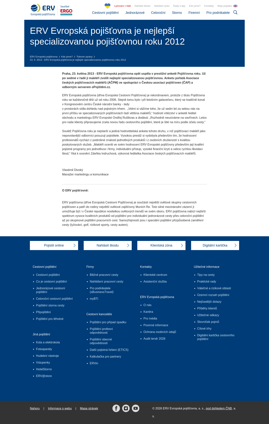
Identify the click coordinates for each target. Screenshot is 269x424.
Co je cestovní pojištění (51, 281)
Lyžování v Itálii (122, 5)
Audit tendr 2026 (154, 338)
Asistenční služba (155, 281)
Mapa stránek (89, 408)
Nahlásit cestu (161, 5)
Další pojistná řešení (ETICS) (109, 349)
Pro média (150, 318)
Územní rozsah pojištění (213, 295)
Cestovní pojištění (105, 13)
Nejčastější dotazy (209, 301)
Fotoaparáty (44, 349)
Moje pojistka (224, 5)
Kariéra (148, 311)
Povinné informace (155, 325)
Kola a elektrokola (48, 342)
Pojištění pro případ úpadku (108, 322)
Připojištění (43, 312)
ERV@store (44, 376)
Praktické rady (206, 281)
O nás (147, 305)
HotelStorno (44, 369)
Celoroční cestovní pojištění (54, 298)
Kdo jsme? (194, 5)
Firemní (194, 13)
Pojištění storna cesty (50, 305)
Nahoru (35, 408)
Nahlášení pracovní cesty (106, 281)
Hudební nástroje (47, 355)
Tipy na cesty (206, 274)
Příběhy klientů (207, 308)
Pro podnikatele (218, 13)
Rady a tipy (179, 5)
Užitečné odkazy (208, 315)
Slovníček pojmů (208, 321)
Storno (177, 13)
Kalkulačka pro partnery (105, 356)
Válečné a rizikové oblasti (214, 288)
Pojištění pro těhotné (50, 318)
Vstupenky (43, 362)
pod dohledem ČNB (219, 408)
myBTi (94, 298)
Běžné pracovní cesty (104, 274)
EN (235, 5)
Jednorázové (135, 13)
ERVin (94, 363)
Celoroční (158, 13)
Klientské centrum (155, 274)
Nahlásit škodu (142, 5)
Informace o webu (60, 408)
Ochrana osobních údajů (159, 331)
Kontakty (209, 5)
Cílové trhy (204, 328)
